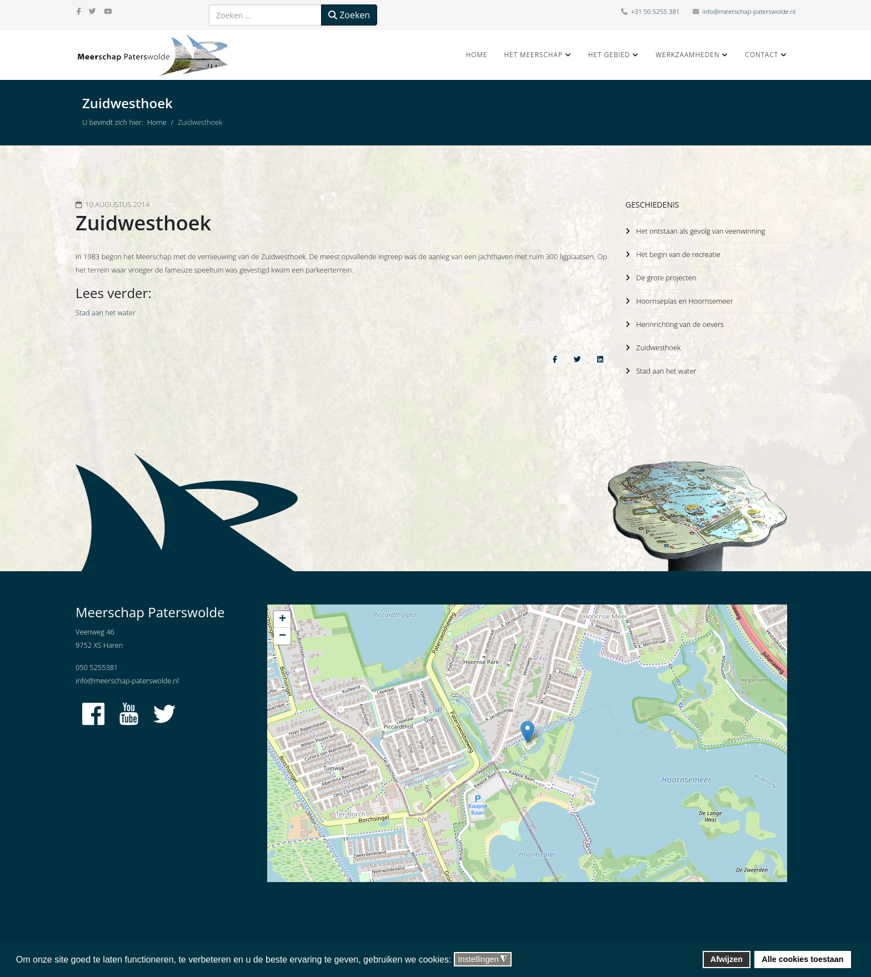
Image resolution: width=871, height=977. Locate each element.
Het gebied (609, 54)
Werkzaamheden (687, 54)
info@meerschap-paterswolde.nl (749, 11)
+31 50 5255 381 (655, 11)
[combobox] (265, 15)
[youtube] (108, 11)
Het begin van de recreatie (677, 254)
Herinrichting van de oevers (679, 322)
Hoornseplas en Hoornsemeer (684, 299)
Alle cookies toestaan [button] (802, 959)
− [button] (282, 636)
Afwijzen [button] (726, 959)
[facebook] (79, 11)
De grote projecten (665, 276)
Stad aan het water (106, 313)
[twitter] (92, 11)
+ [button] (282, 619)
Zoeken (349, 15)
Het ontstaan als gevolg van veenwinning (700, 231)
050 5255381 (97, 667)
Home (477, 54)
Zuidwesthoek (657, 345)
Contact (761, 54)
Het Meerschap (533, 54)
